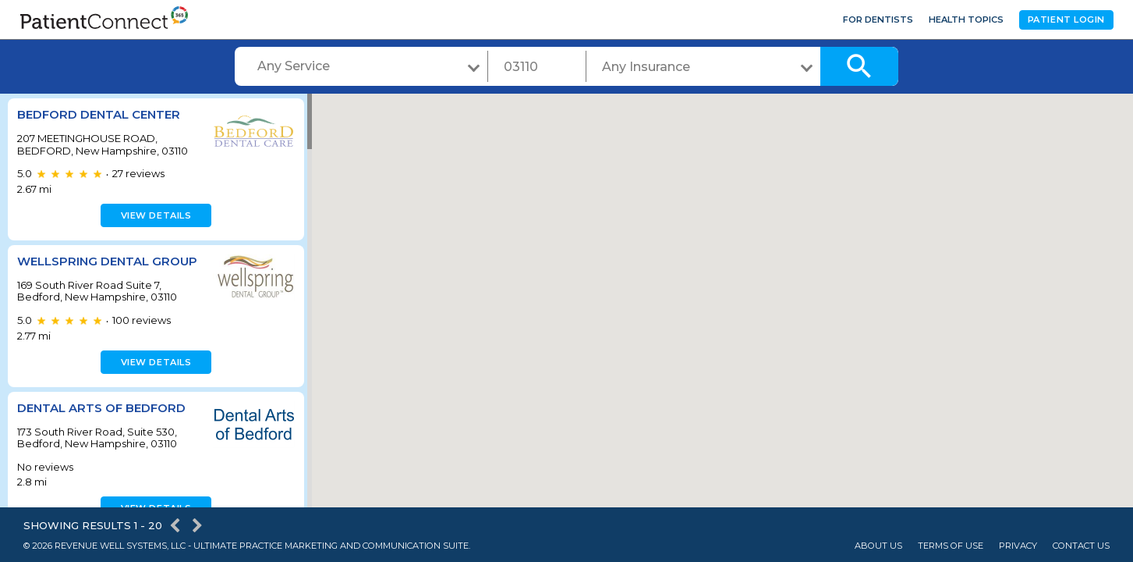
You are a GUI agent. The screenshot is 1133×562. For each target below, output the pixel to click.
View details (154, 215)
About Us (878, 546)
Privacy (1018, 546)
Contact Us (1081, 546)
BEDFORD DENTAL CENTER (98, 114)
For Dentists (878, 19)
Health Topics (966, 19)
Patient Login (1066, 19)
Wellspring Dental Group (107, 261)
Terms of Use (950, 546)
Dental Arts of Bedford (101, 407)
